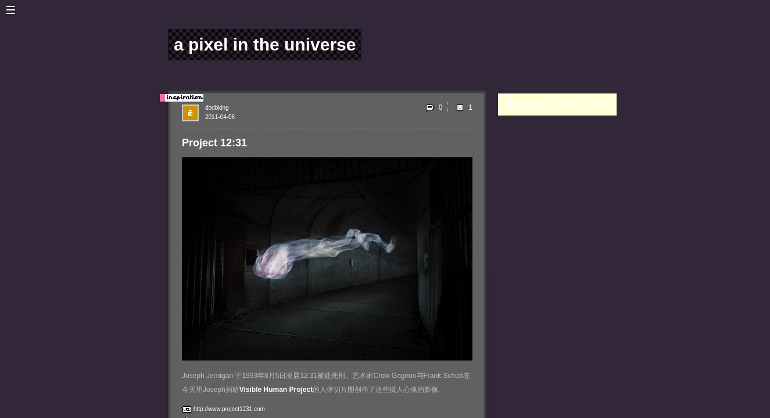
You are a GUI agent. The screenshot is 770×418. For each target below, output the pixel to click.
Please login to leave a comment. (556, 104)
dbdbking (217, 108)
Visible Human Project (276, 389)
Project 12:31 (214, 143)
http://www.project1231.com (229, 409)
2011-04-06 (220, 117)
